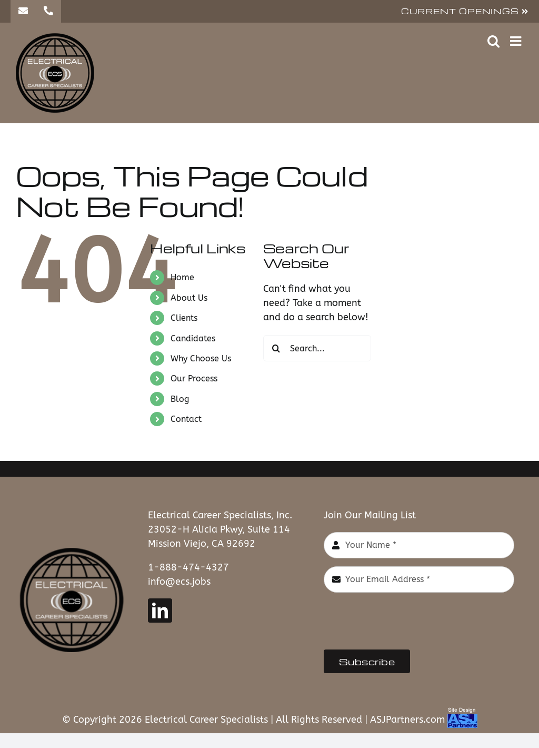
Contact (186, 419)
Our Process (194, 378)
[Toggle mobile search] (493, 40)
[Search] (276, 348)
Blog (180, 399)
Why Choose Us (201, 358)
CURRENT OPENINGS (464, 11)
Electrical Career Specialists (206, 719)
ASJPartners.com (407, 719)
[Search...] (317, 348)
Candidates (193, 338)
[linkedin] (160, 610)
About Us (189, 298)
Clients (184, 318)
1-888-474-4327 (188, 567)
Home (182, 277)
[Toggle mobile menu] (516, 40)
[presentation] (404, 621)
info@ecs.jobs (179, 581)
